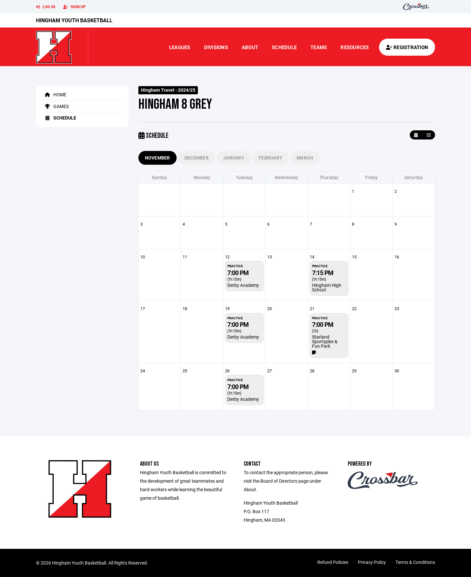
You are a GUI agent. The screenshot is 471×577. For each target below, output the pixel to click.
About (250, 47)
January (233, 158)
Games (56, 106)
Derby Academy (243, 285)
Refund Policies (332, 562)
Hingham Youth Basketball (74, 20)
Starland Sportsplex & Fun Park (325, 341)
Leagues (179, 47)
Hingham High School (326, 287)
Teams (318, 47)
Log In (45, 7)
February (270, 158)
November (157, 158)
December (196, 158)
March (305, 158)
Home (54, 94)
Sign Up (74, 7)
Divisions (216, 47)
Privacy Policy (372, 562)
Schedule (284, 47)
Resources (354, 47)
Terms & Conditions (415, 562)
